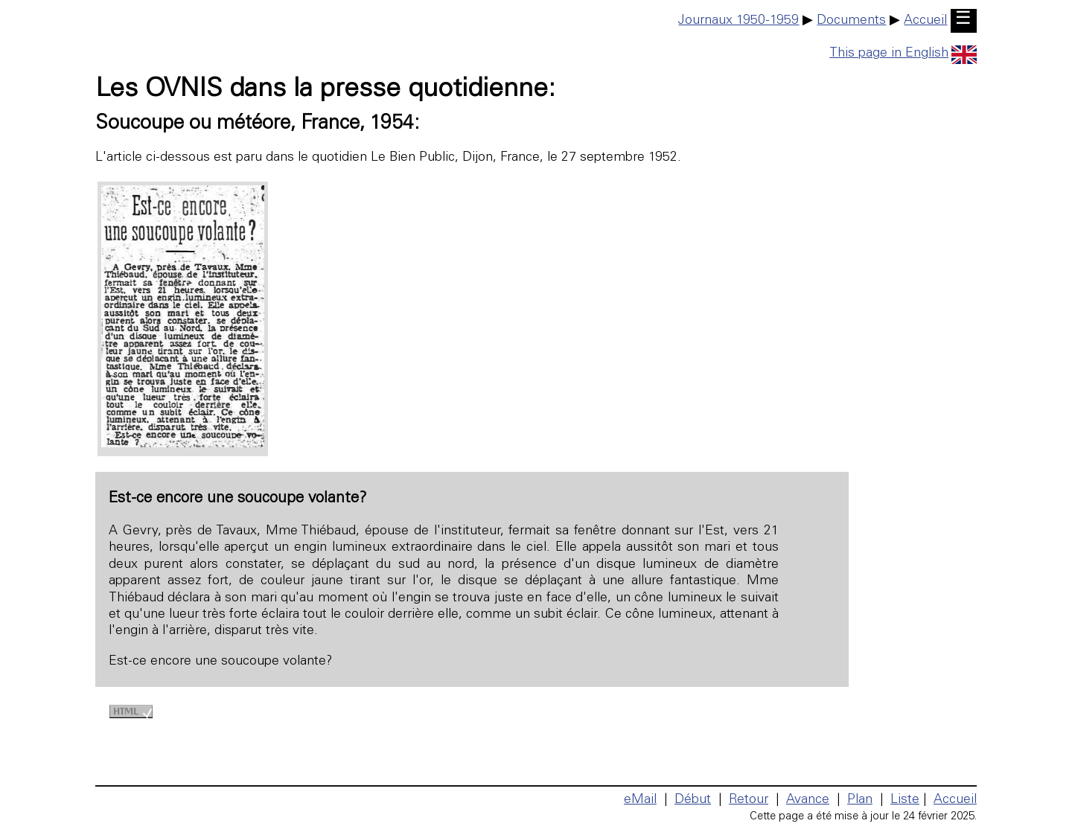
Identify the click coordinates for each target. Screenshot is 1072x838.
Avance (807, 800)
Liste (904, 800)
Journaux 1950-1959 (738, 21)
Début (692, 800)
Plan (859, 800)
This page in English (903, 53)
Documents (851, 21)
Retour (748, 800)
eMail (640, 800)
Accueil (925, 21)
